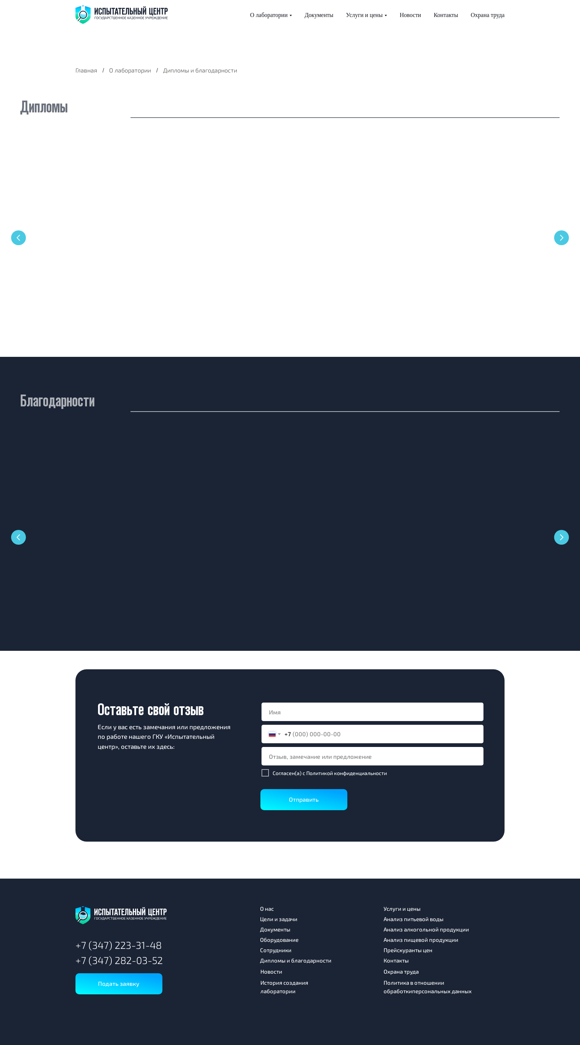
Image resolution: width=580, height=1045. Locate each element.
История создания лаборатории (284, 986)
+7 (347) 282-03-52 (119, 960)
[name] (372, 712)
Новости (410, 15)
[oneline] (372, 756)
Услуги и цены (364, 15)
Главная (86, 70)
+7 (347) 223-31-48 (118, 945)
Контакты (446, 15)
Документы (318, 15)
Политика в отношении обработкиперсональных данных (428, 986)
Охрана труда (488, 15)
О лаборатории (268, 15)
